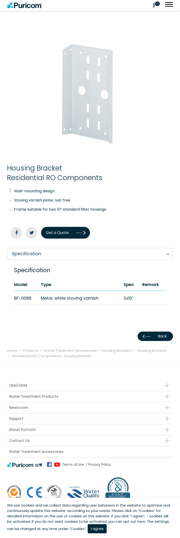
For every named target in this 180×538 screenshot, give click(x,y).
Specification (26, 254)
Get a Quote (65, 232)
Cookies (146, 510)
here (141, 521)
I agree (97, 528)
